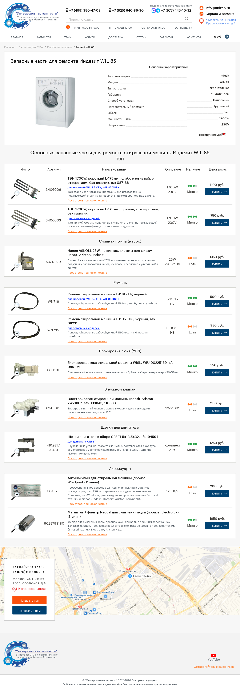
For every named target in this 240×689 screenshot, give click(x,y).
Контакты (194, 37)
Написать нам (29, 600)
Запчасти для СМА (31, 47)
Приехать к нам (30, 610)
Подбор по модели (59, 47)
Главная (17, 37)
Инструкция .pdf (213, 134)
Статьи (141, 37)
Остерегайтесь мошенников (214, 666)
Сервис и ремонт (219, 14)
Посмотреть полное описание (87, 200)
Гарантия (166, 37)
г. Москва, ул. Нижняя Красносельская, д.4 (220, 21)
